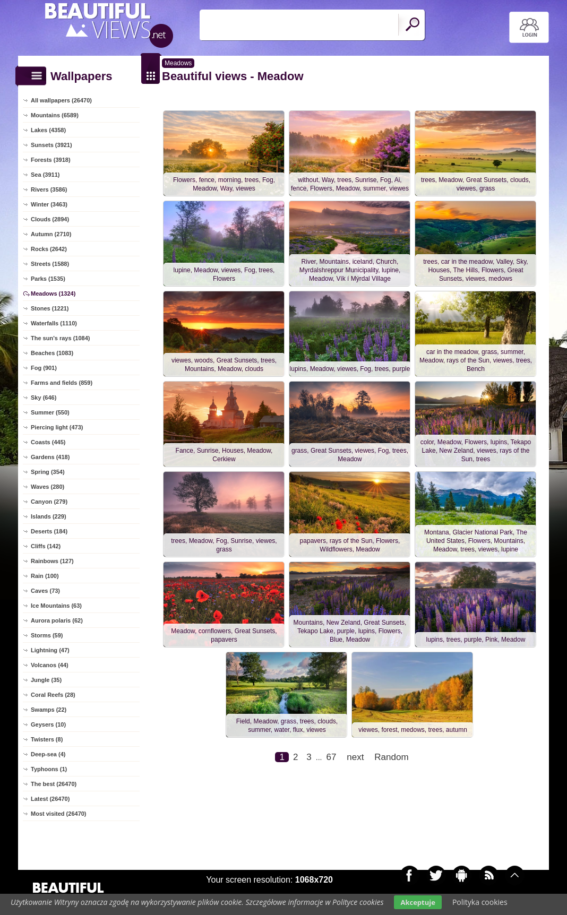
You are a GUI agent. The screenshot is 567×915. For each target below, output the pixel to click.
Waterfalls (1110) (54, 323)
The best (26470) (53, 784)
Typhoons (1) (49, 769)
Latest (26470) (50, 799)
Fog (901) (44, 368)
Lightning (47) (50, 650)
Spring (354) (48, 472)
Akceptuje (417, 902)
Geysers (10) (48, 724)
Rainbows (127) (52, 561)
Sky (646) (43, 397)
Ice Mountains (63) (56, 605)
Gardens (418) (50, 457)
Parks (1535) (48, 278)
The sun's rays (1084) (60, 338)
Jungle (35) (46, 680)
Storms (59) (47, 635)
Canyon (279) (49, 501)
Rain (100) (45, 576)
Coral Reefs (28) (53, 695)
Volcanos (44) (49, 665)
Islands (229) (48, 516)
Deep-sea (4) (48, 754)
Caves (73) (45, 591)
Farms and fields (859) (61, 382)
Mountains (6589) (55, 115)
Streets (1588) (50, 264)
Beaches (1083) (52, 353)
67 (331, 757)
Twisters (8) (47, 739)
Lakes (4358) (48, 130)
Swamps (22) (48, 709)
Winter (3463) (49, 204)
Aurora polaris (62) (57, 620)
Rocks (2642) (49, 249)
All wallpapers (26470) (61, 100)
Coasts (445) (48, 442)
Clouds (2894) (50, 219)
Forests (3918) (51, 160)
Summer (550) (50, 412)
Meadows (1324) (53, 293)
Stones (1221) (50, 308)
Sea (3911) (45, 174)
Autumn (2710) (51, 234)
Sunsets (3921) (51, 145)
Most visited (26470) (59, 813)
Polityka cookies (480, 902)
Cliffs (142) (46, 546)
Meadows (178, 63)
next (355, 757)
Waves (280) (47, 487)
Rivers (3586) (49, 189)
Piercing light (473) (57, 427)
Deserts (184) (49, 531)
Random (391, 757)
